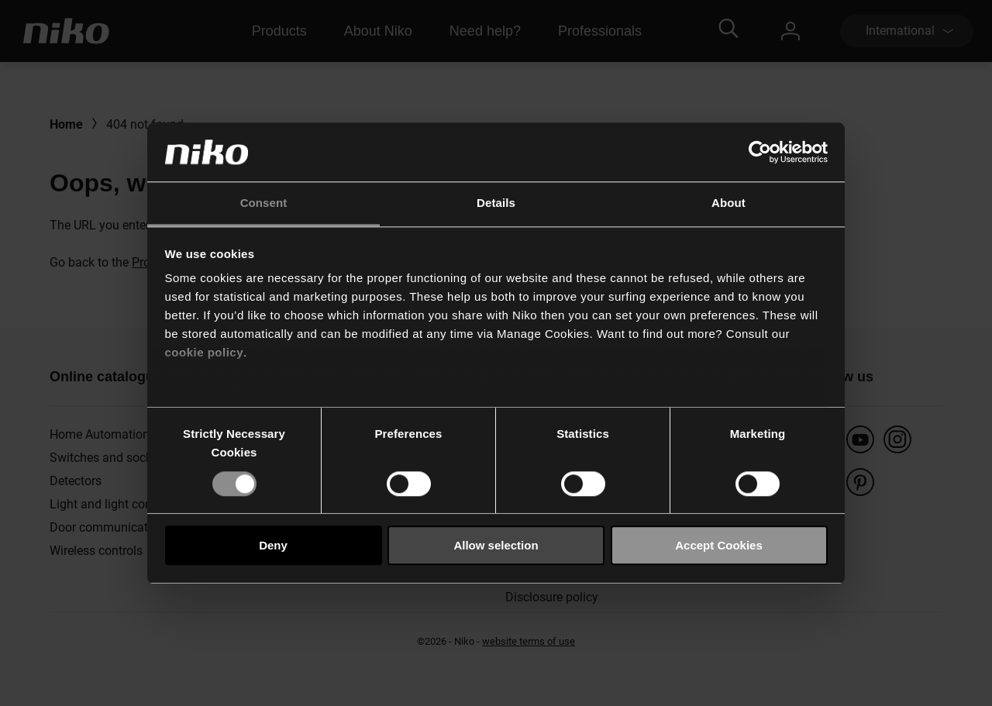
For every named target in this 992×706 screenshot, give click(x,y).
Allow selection (495, 545)
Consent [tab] (264, 203)
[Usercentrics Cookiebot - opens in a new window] (760, 152)
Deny (273, 545)
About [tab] (728, 203)
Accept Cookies (719, 545)
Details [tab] (496, 203)
